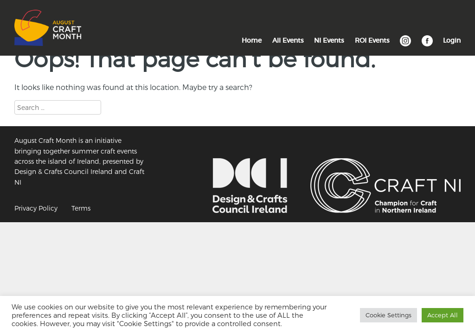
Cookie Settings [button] (388, 315)
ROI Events (372, 40)
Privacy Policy (36, 208)
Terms (80, 208)
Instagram (405, 45)
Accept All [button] (442, 315)
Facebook (427, 45)
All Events (288, 40)
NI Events (329, 40)
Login (452, 40)
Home (252, 40)
